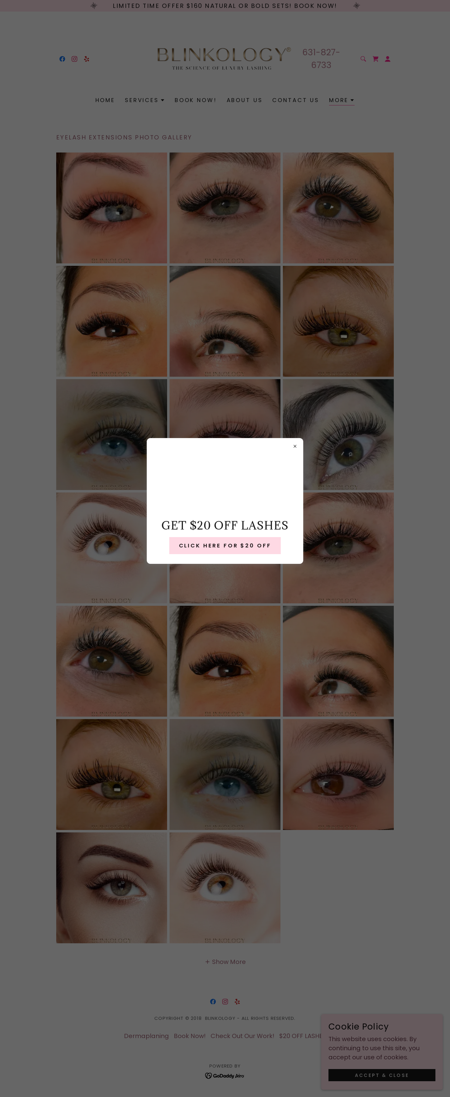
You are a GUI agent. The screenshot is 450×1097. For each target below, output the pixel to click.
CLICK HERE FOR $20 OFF (225, 545)
